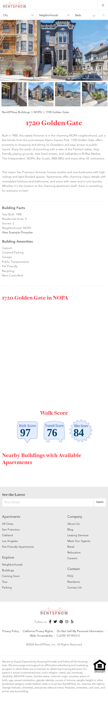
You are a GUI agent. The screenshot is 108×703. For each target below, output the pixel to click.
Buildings (8, 570)
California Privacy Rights (38, 631)
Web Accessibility (41, 635)
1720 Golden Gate (57, 112)
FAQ (70, 576)
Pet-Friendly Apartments (18, 547)
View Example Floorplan (17, 232)
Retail (70, 547)
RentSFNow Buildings (16, 112)
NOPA (38, 112)
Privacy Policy (10, 631)
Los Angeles (10, 541)
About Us (73, 524)
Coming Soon (11, 576)
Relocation (74, 552)
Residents (73, 582)
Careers (72, 558)
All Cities (7, 524)
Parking (7, 587)
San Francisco (11, 529)
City (5, 15)
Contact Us (74, 587)
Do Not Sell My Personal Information (80, 631)
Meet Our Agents (78, 541)
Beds (78, 15)
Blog (70, 529)
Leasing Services (77, 535)
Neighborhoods (48, 15)
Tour (5, 582)
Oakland (7, 535)
